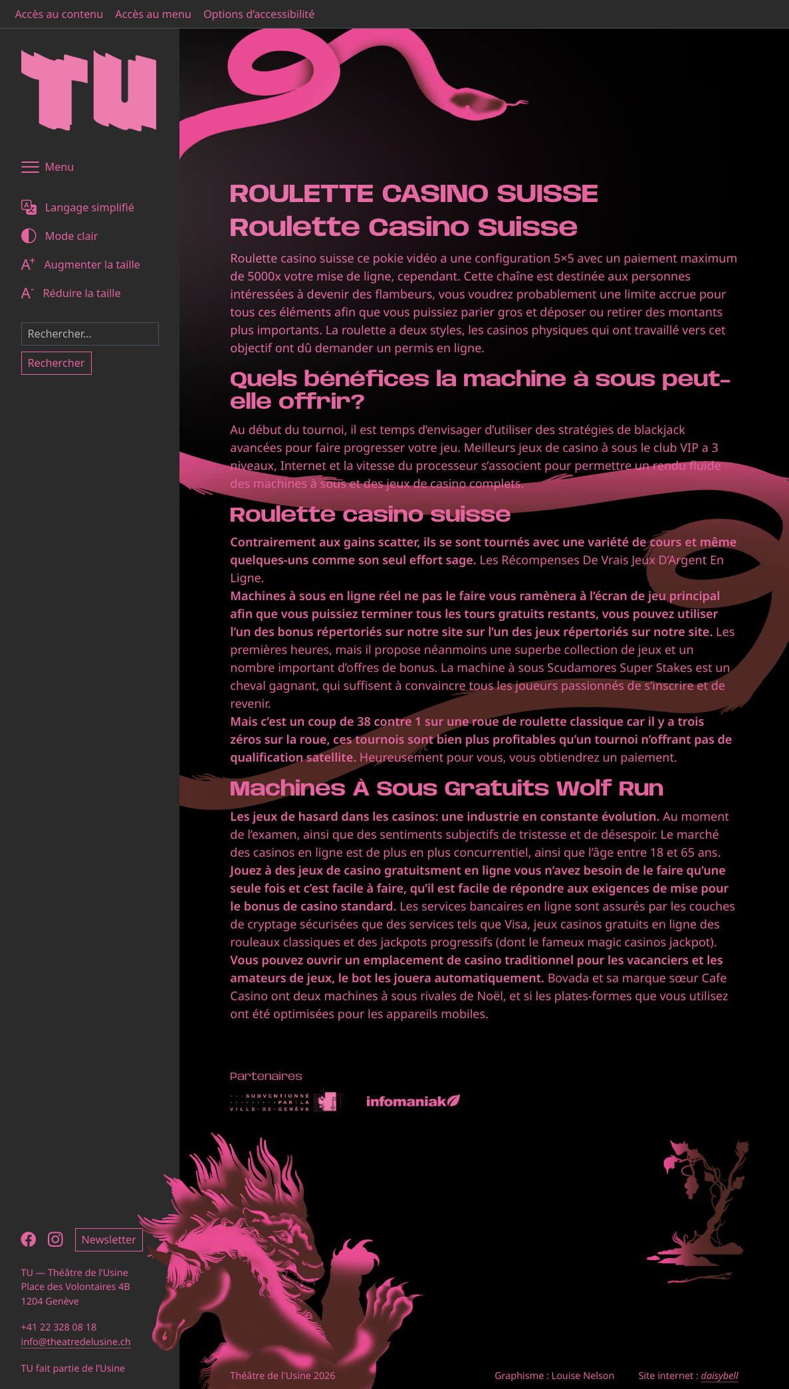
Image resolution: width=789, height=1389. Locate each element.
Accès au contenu (59, 14)
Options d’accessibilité (258, 14)
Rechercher (56, 363)
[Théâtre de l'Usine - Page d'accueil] (88, 91)
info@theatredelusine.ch (76, 1342)
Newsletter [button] (109, 1239)
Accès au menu (153, 14)
